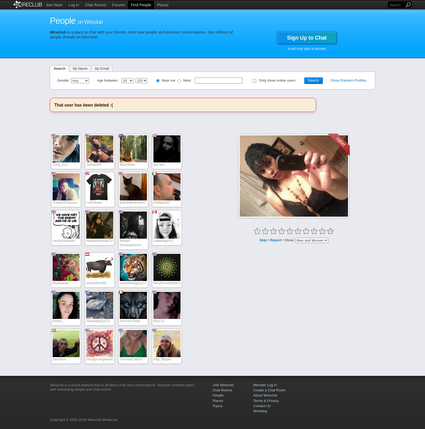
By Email (102, 68)
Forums (118, 5)
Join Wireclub (223, 385)
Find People (141, 5)
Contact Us (262, 406)
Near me (168, 80)
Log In (74, 5)
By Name (80, 68)
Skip (263, 240)
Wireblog (260, 411)
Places (162, 5)
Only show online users (277, 80)
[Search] (396, 5)
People (217, 395)
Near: (188, 80)
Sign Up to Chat (307, 38)
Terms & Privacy (266, 401)
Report (275, 240)
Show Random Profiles (348, 80)
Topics (217, 406)
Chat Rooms (95, 5)
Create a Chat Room (269, 390)
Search (59, 68)
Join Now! (54, 5)
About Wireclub (265, 395)
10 (330, 230)
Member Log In (265, 385)
